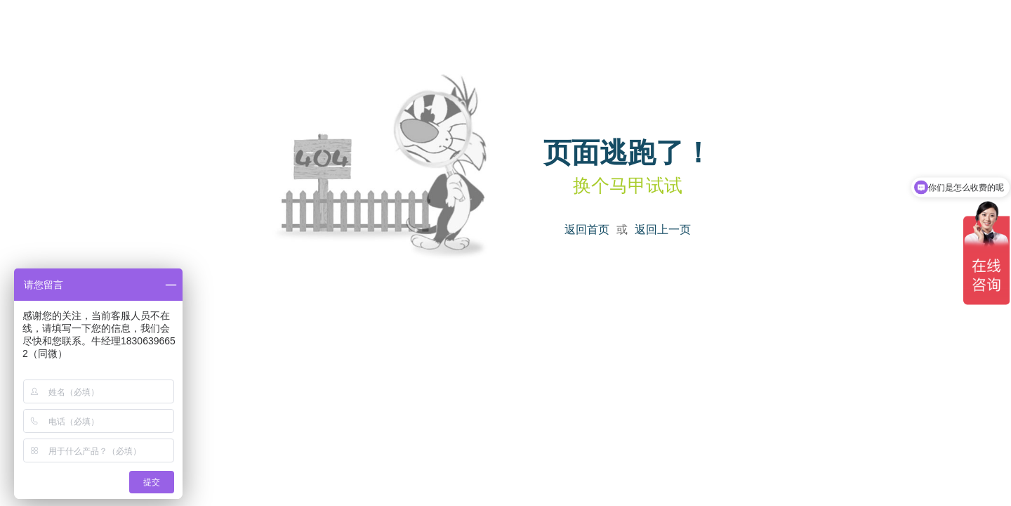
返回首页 (586, 229)
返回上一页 (663, 229)
